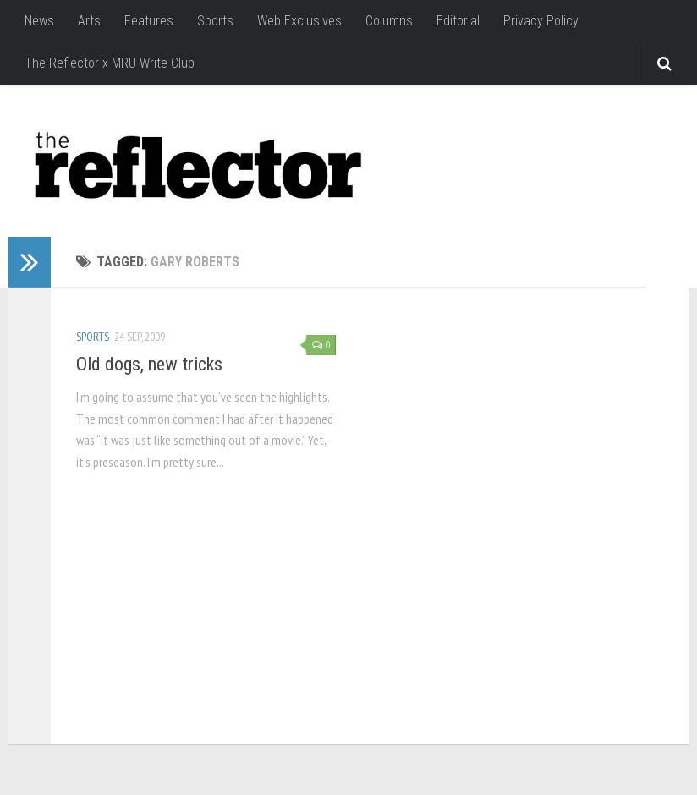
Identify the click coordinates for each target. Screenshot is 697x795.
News (39, 21)
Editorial (458, 21)
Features (148, 21)
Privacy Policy (541, 21)
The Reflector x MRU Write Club (110, 63)
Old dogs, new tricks (149, 364)
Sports (215, 21)
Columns (389, 21)
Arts (89, 21)
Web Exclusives (299, 21)
